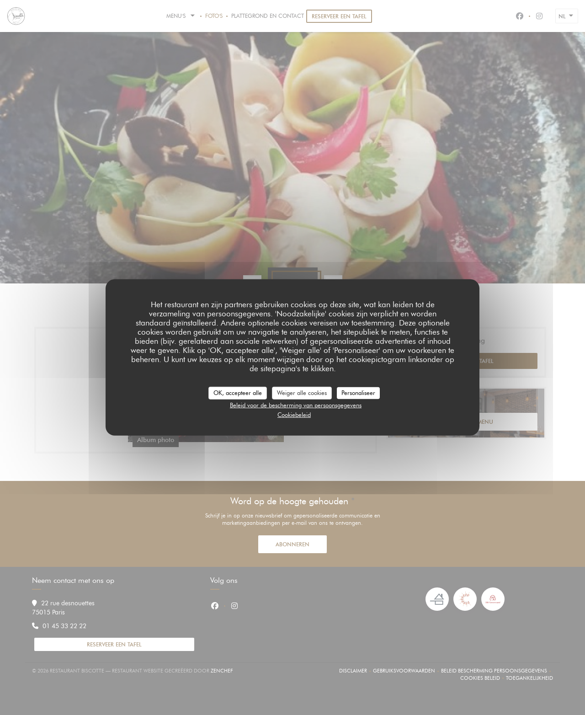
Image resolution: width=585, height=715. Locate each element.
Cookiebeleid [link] (294, 414)
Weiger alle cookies (302, 392)
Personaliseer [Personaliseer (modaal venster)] (358, 392)
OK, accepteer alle (237, 392)
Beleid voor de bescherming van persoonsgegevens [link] (296, 404)
